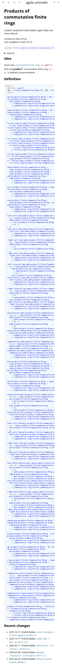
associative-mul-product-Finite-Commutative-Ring (33, 394)
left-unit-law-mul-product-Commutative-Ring (32, 434)
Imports (10, 53)
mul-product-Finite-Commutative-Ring (26, 361)
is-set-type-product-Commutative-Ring (29, 130)
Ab (49, 547)
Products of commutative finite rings (25, 17)
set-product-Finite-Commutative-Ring (26, 97)
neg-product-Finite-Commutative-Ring (26, 200)
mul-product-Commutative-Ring (24, 372)
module (8, 48)
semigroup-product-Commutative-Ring (28, 525)
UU (51, 110)
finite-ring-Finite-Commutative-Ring (33, 147)
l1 (9, 88)
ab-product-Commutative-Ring (24, 551)
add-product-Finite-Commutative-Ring (26, 167)
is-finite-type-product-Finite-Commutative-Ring (32, 139)
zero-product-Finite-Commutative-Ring (27, 187)
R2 (47, 90)
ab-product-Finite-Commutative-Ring (26, 547)
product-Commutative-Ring (22, 564)
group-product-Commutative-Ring (25, 538)
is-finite (14, 141)
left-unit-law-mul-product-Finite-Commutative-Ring (34, 423)
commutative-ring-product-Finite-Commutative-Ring (33, 593)
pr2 (8, 161)
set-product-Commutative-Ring (24, 101)
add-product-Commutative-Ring (24, 178)
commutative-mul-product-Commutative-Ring (31, 584)
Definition (12, 79)
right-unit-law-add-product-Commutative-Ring (33, 255)
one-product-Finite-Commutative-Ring (26, 381)
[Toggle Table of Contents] (3, 2)
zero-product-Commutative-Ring (25, 191)
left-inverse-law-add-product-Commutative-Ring (34, 280)
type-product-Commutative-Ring (25, 114)
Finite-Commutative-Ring (26, 90)
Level (20, 88)
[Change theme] (8, 2)
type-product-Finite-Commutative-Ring (27, 110)
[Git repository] (55, 2)
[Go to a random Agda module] (19, 2)
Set (50, 97)
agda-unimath (37, 2)
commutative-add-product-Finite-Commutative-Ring (33, 342)
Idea (7, 58)
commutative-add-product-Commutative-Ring (31, 353)
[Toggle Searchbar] (14, 2)
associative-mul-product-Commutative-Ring (31, 414)
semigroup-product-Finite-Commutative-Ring (29, 520)
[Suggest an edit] (58, 2)
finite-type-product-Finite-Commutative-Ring (30, 154)
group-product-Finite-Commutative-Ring (27, 534)
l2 (13, 88)
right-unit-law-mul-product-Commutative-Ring (33, 454)
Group (54, 534)
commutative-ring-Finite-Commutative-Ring (36, 103)
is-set (12, 125)
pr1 (8, 156)
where (10, 92)
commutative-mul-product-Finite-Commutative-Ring (33, 573)
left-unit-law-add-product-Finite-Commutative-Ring (34, 216)
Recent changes (17, 625)
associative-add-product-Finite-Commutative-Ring (33, 313)
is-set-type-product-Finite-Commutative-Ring (30, 123)
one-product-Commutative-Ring (24, 386)
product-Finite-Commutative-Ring (24, 606)
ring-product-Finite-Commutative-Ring (27, 560)
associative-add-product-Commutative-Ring (31, 333)
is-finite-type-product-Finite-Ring (28, 145)
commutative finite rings (27, 65)
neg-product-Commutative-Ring (24, 207)
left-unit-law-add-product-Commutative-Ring (32, 231)
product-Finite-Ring (19, 611)
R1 (9, 90)
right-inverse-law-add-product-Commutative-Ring (34, 304)
